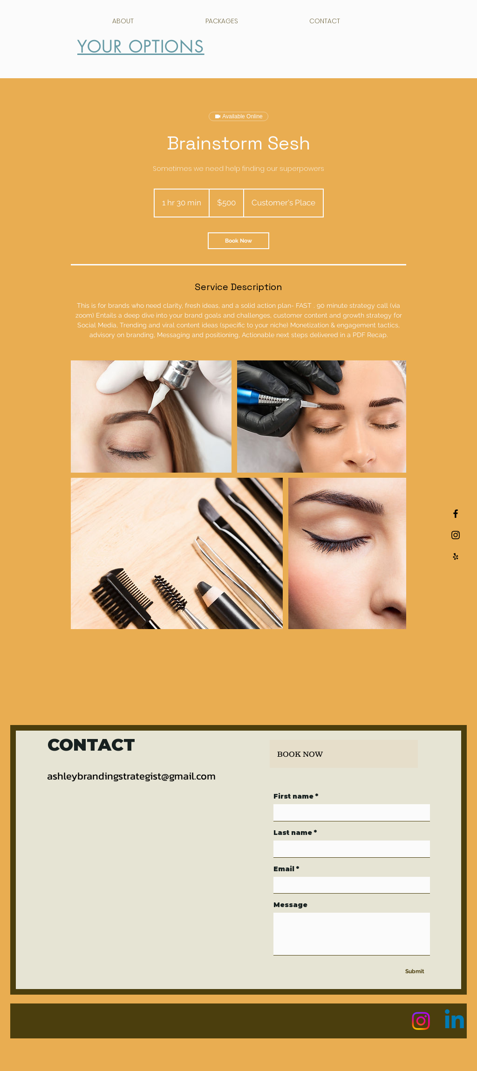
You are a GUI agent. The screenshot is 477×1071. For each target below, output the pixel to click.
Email (286, 869)
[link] (238, 240)
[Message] (351, 933)
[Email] (348, 885)
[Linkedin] (454, 1021)
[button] (451, 17)
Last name (295, 833)
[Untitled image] (151, 416)
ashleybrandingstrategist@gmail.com (131, 776)
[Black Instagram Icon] (455, 535)
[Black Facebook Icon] (455, 513)
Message (290, 905)
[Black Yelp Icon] (455, 556)
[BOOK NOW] (344, 754)
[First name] (348, 812)
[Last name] (348, 849)
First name (295, 796)
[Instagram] (421, 1021)
